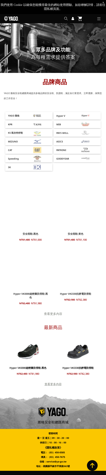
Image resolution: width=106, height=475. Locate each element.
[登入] (73, 4)
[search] (66, 5)
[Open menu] (98, 5)
